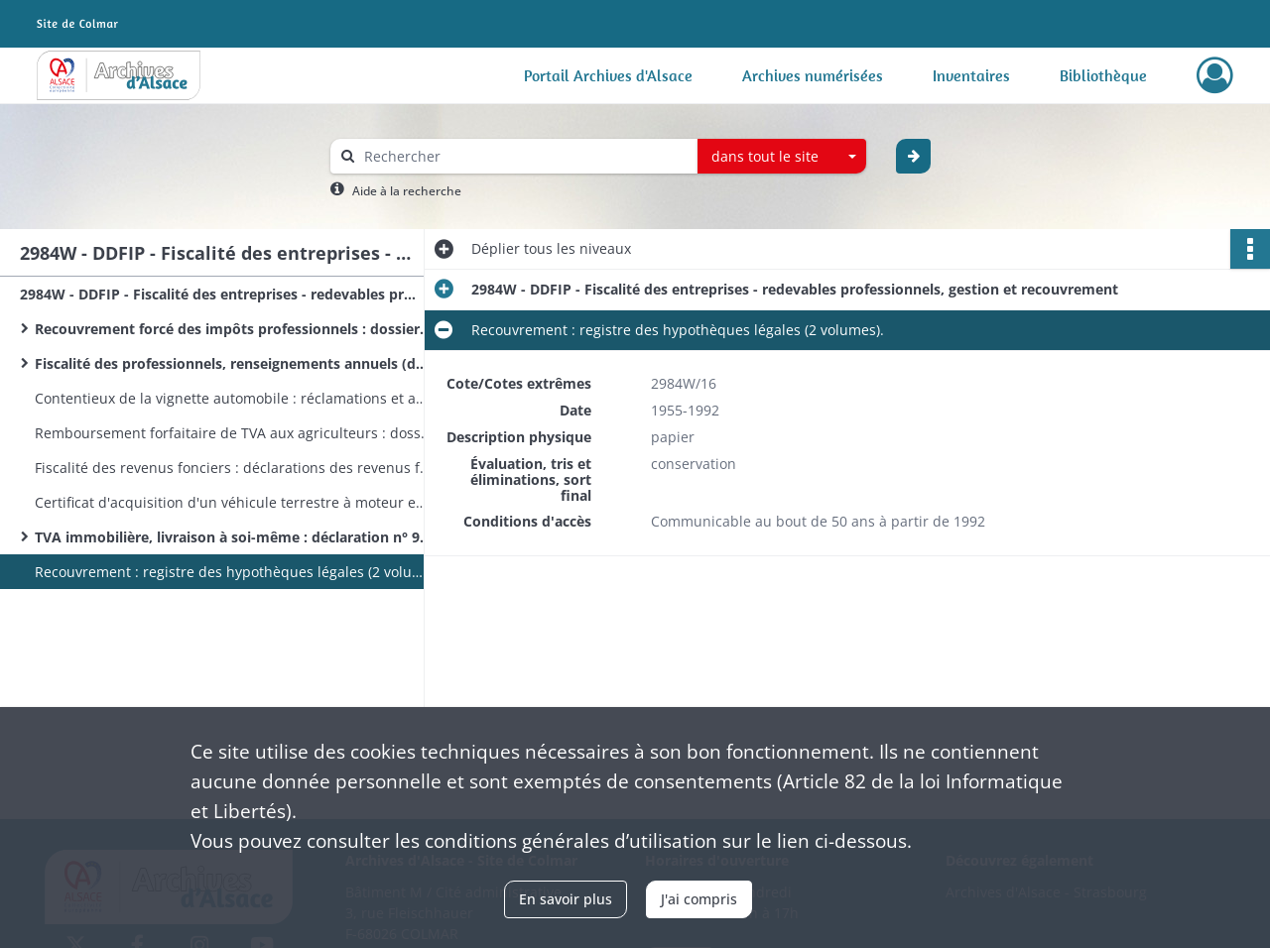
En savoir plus (565, 898)
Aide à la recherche (406, 190)
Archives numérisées (812, 75)
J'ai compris (699, 898)
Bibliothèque (1103, 75)
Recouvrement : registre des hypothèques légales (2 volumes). (233, 571)
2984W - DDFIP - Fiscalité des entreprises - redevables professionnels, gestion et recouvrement (218, 294)
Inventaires (971, 75)
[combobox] (782, 157)
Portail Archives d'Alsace (608, 75)
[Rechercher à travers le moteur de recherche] (524, 156)
